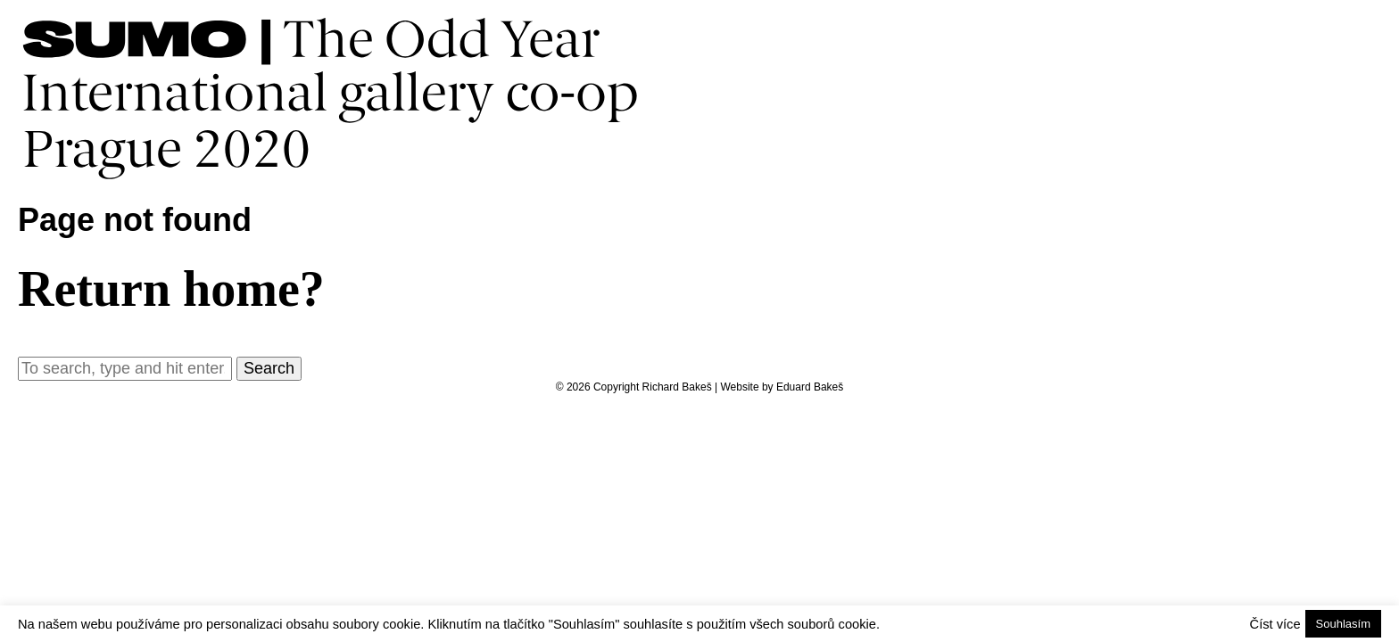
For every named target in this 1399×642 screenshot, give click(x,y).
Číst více (1275, 624)
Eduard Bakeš (809, 387)
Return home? (171, 289)
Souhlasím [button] (1343, 623)
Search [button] (269, 368)
